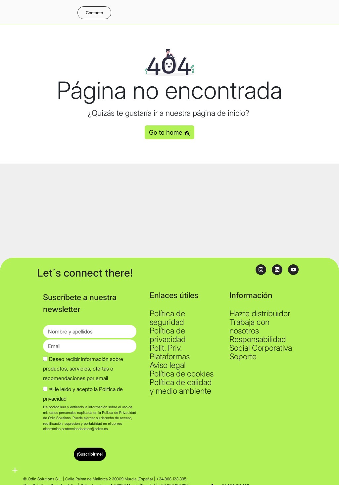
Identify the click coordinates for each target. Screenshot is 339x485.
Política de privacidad (168, 335)
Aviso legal (168, 365)
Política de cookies (182, 373)
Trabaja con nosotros (249, 326)
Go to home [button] (169, 132)
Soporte (243, 356)
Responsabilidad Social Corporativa (260, 343)
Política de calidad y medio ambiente (181, 386)
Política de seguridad (167, 318)
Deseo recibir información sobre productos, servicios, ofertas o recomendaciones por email (83, 368)
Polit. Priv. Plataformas (170, 352)
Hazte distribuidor (259, 313)
